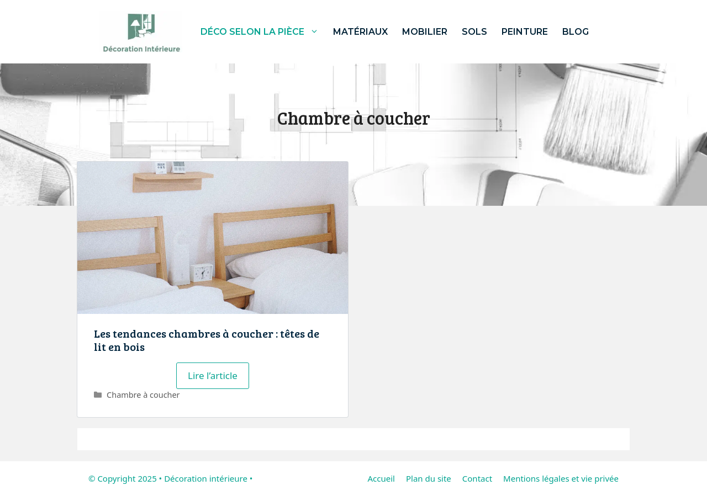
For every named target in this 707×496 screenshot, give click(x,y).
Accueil (380, 478)
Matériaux (360, 31)
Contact (477, 478)
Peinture (525, 31)
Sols (474, 31)
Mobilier (424, 31)
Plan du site (428, 478)
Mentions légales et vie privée (561, 478)
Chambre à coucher (143, 395)
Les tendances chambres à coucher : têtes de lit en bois (206, 340)
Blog (575, 31)
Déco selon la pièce (263, 31)
